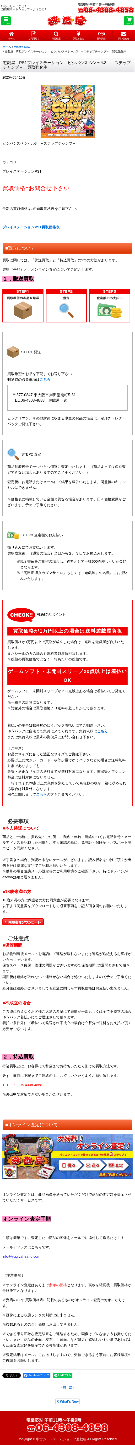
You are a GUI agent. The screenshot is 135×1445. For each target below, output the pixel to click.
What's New (67, 1401)
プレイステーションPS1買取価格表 (30, 227)
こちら (45, 379)
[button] (6, 20)
